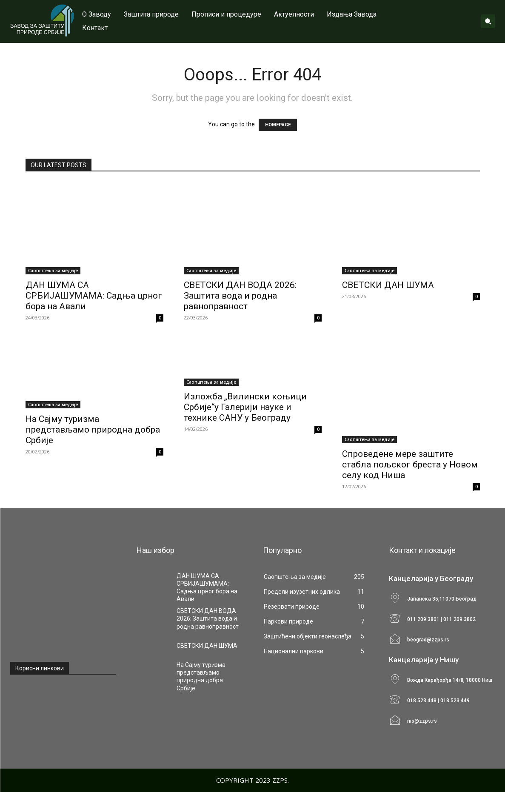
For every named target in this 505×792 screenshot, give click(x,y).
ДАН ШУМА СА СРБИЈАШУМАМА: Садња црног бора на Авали (94, 295)
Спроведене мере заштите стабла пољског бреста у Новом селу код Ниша (410, 464)
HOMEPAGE (278, 125)
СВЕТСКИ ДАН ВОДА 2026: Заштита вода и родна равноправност (240, 295)
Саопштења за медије (53, 270)
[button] (488, 21)
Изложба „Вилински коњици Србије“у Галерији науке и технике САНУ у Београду (245, 407)
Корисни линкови (39, 668)
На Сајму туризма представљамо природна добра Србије (93, 429)
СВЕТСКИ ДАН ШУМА (388, 285)
